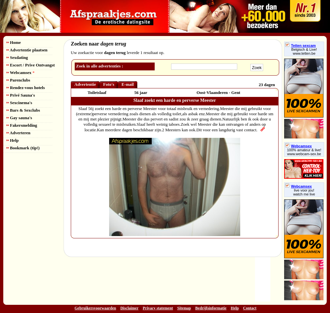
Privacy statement (158, 308)
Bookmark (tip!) (23, 147)
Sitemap (184, 308)
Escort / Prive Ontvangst (31, 65)
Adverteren (18, 132)
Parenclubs (18, 80)
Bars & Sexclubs (23, 110)
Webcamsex (20, 72)
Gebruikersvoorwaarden (95, 308)
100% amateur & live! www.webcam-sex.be (304, 152)
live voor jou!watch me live (304, 192)
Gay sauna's (19, 117)
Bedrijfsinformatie (210, 308)
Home (14, 42)
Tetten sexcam (300, 45)
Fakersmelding (22, 125)
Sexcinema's (19, 102)
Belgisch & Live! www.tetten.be (304, 51)
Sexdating (17, 57)
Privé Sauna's (21, 95)
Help (13, 140)
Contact (250, 308)
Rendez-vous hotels (26, 87)
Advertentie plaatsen (27, 49)
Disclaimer (129, 308)
